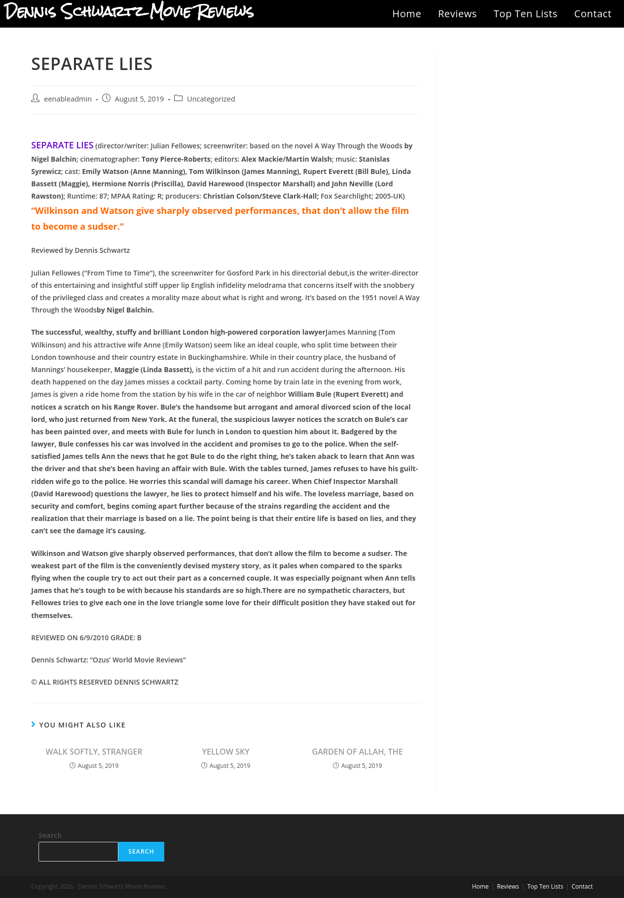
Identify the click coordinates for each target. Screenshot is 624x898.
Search (50, 835)
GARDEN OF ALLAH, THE (357, 751)
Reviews (457, 13)
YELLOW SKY (226, 751)
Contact (593, 13)
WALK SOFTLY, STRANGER (93, 751)
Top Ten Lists (526, 13)
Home (406, 13)
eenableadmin (68, 99)
